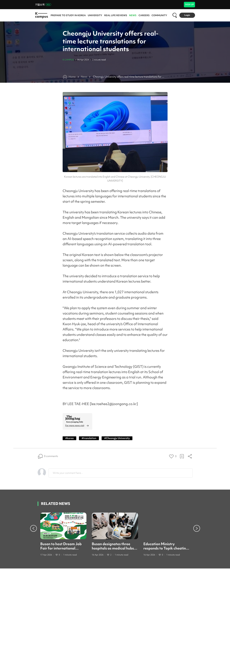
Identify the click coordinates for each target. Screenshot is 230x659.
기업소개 (43, 4)
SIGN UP (189, 4)
